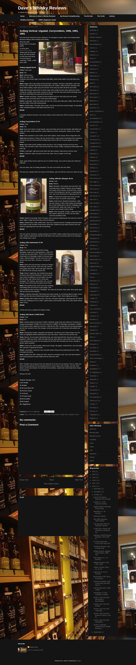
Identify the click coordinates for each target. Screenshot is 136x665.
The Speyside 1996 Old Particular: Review (101, 525)
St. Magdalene (94, 372)
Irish (91, 450)
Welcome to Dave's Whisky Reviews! (42, 16)
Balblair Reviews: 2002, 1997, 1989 (101, 563)
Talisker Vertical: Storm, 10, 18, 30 (101, 568)
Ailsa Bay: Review (100, 516)
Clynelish (93, 136)
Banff (91, 83)
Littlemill (92, 305)
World (92, 461)
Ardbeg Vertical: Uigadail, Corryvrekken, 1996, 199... (102, 553)
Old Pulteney (94, 340)
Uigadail (71, 414)
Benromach (94, 97)
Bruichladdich (94, 118)
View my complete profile (35, 650)
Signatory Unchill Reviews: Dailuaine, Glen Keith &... (102, 537)
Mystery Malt (94, 333)
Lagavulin (93, 291)
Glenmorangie (94, 252)
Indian (92, 447)
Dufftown (93, 168)
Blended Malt (94, 432)
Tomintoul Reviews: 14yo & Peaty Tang (102, 547)
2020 (94, 474)
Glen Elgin (93, 182)
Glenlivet (93, 245)
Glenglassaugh (95, 235)
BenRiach (93, 90)
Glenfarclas (93, 228)
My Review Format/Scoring (69, 16)
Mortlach (93, 330)
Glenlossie (93, 249)
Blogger (78, 661)
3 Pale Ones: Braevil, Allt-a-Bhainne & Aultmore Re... (102, 530)
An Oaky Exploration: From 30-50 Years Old (102, 542)
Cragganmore (94, 143)
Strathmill (93, 379)
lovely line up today (26, 50)
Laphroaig (93, 295)
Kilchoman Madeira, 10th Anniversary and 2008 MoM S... (102, 583)
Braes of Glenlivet (96, 111)
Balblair (92, 72)
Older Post (79, 480)
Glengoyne (93, 238)
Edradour (93, 171)
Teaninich (93, 393)
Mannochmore (94, 323)
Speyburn (93, 365)
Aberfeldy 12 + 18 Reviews (99, 512)
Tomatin (92, 404)
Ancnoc (92, 48)
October (97, 494)
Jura (91, 277)
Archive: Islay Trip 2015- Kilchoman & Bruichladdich (102, 599)
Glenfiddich (93, 231)
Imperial (92, 270)
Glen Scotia (94, 203)
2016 (94, 486)
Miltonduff (93, 326)
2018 (94, 480)
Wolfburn (93, 418)
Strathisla (93, 376)
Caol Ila (92, 125)
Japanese (93, 454)
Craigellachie (94, 146)
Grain (91, 443)
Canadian (93, 439)
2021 (94, 471)
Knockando (93, 288)
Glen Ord (93, 199)
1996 (34, 414)
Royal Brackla (94, 355)
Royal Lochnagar (95, 358)
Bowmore (93, 108)
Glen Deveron (94, 178)
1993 (30, 414)
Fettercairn (93, 175)
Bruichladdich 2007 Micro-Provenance (102, 577)
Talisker (92, 383)
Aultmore (93, 69)
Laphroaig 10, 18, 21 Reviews (100, 573)
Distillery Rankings (27, 20)
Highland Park (94, 266)
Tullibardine (94, 415)
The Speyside (94, 397)
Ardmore (93, 55)
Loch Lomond (94, 309)
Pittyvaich (93, 344)
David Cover (34, 647)
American (93, 429)
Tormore (92, 411)
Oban (91, 337)
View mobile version (51, 484)
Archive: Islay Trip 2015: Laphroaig (102, 609)
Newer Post (24, 480)
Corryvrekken (55, 414)
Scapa (92, 362)
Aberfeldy (93, 30)
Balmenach (93, 76)
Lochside (93, 312)
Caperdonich (94, 129)
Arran (91, 58)
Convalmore (94, 139)
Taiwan (92, 457)
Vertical (76, 414)
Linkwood (93, 302)
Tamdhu (92, 386)
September (98, 632)
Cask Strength (45, 414)
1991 (26, 414)
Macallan (93, 319)
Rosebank (93, 351)
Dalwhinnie (93, 161)
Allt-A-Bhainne (94, 44)
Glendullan (93, 224)
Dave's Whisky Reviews (42, 8)
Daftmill (92, 150)
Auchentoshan (94, 62)
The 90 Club (88, 16)
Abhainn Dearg (95, 37)
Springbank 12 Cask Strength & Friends (101, 593)
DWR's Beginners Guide (47, 20)
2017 (94, 483)
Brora (91, 115)
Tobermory (93, 400)
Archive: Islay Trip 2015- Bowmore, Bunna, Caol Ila (102, 615)
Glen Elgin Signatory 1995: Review (100, 520)
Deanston (93, 164)
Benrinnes (93, 94)
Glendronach (94, 221)
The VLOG (101, 16)
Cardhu (92, 132)
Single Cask (64, 414)
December (97, 489)
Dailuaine (93, 154)
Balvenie (93, 79)
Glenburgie (93, 213)
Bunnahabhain (94, 122)
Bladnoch (93, 101)
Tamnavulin (93, 390)
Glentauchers (94, 259)
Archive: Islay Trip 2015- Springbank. (102, 621)
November (97, 492)
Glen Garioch (94, 185)
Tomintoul (93, 407)
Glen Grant (93, 189)
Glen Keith (93, 192)
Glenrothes (93, 256)
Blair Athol (93, 104)
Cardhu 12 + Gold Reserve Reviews (100, 503)
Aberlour (92, 34)
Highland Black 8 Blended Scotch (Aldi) (102, 507)
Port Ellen (93, 348)
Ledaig (92, 298)
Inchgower (93, 273)
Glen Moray (94, 196)
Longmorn (93, 316)
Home (22, 16)
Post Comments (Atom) (55, 492)
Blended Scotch (95, 436)
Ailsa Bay (93, 41)
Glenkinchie (94, 242)
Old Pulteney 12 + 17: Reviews (101, 558)
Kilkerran (93, 284)
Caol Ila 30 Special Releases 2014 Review (102, 498)
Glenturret (93, 263)
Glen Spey (93, 206)
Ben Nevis (93, 87)
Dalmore (92, 157)
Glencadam (94, 217)
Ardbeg (38, 414)
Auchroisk (93, 65)
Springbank (93, 369)
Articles (112, 16)
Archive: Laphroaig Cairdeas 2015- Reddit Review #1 (102, 626)
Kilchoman (93, 281)
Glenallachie (94, 210)
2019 (94, 477)
